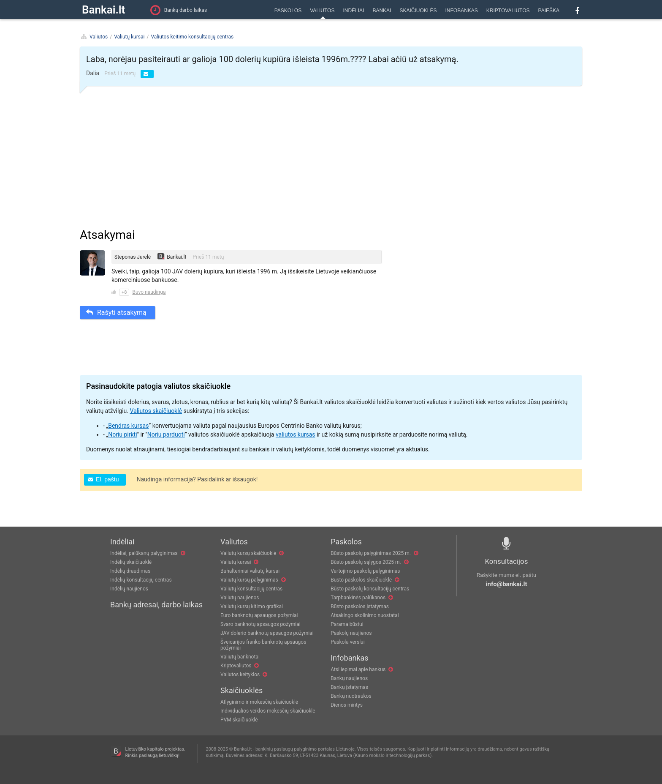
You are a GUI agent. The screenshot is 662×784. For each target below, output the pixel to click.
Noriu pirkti (122, 434)
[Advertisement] (331, 157)
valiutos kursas (295, 434)
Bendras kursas (128, 425)
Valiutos (99, 37)
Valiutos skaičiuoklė (156, 410)
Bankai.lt (103, 9)
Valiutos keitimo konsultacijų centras (192, 37)
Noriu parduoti (166, 434)
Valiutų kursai (129, 37)
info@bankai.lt (506, 584)
